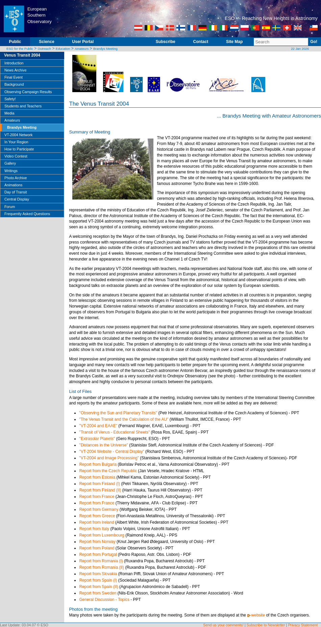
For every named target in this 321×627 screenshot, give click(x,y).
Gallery (10, 163)
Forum (9, 207)
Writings (11, 171)
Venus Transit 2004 (22, 55)
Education (63, 48)
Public (15, 41)
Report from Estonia (97, 477)
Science (46, 41)
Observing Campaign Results (28, 92)
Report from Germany (98, 509)
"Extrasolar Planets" (97, 438)
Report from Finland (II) (100, 490)
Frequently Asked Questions (27, 214)
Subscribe (165, 41)
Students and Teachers (23, 106)
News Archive (15, 70)
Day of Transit (15, 192)
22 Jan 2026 (300, 48)
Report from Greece (97, 516)
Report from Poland (96, 548)
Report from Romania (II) (101, 567)
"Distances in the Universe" (103, 445)
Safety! (10, 99)
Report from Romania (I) (101, 561)
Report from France (96, 496)
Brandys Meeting (105, 48)
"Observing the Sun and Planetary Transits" (118, 413)
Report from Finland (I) (99, 483)
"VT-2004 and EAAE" (98, 425)
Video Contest (15, 156)
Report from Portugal (98, 554)
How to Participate (19, 149)
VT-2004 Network (18, 135)
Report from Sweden (97, 593)
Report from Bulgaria (98, 464)
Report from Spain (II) (98, 586)
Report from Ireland (96, 522)
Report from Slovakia (98, 573)
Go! (313, 41)
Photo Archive (15, 178)
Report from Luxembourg (101, 535)
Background (14, 84)
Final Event (13, 77)
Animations (13, 185)
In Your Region (16, 142)
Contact (200, 41)
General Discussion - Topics (104, 599)
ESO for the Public (19, 48)
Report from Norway (97, 541)
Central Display (16, 199)
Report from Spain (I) (98, 580)
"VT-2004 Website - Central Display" (111, 451)
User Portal (83, 41)
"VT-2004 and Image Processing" (109, 458)
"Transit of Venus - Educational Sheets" (114, 432)
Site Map (234, 41)
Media (9, 113)
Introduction (13, 63)
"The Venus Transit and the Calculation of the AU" (123, 419)
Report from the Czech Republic (108, 470)
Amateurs (82, 48)
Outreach (44, 48)
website (258, 615)
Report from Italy (94, 528)
